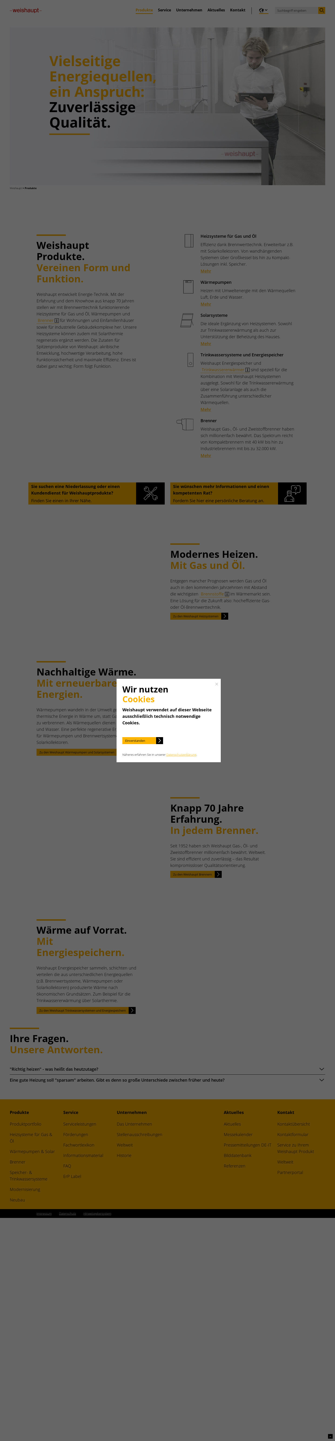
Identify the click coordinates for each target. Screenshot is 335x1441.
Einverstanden (135, 741)
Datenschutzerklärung (181, 754)
